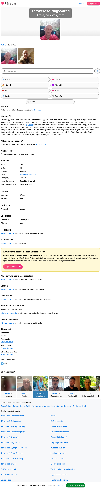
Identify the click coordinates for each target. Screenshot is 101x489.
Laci (86, 393)
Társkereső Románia (59, 480)
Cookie (63, 406)
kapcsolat (29, 125)
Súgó (69, 406)
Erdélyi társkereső (8, 469)
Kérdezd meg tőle (7, 233)
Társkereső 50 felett (58, 426)
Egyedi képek (6, 480)
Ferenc (55, 393)
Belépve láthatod (7, 342)
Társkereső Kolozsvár (10, 437)
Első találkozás (56, 421)
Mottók (53, 416)
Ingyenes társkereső (58, 475)
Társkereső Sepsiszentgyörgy (13, 432)
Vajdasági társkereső (59, 448)
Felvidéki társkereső (58, 437)
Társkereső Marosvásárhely (12, 416)
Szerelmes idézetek (9, 475)
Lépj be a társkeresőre (9, 313)
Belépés (82, 3)
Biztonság (55, 406)
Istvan (39, 393)
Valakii (7, 393)
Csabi (71, 393)
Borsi (23, 393)
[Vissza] (4, 386)
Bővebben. (60, 485)
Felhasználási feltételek (21, 406)
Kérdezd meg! (36, 110)
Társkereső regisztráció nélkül (62, 469)
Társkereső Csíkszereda (11, 421)
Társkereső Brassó (8, 464)
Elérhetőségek (6, 406)
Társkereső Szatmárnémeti (12, 453)
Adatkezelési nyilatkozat (41, 406)
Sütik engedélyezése (75, 485)
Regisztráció (93, 3)
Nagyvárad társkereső (28, 174)
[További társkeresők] (96, 386)
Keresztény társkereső (59, 432)
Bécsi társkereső (57, 459)
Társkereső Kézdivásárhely (12, 459)
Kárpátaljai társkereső (59, 442)
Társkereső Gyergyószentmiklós (14, 448)
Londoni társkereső (58, 453)
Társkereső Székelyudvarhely (13, 426)
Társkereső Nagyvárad (10, 442)
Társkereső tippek (79, 406)
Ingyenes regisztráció (13, 266)
